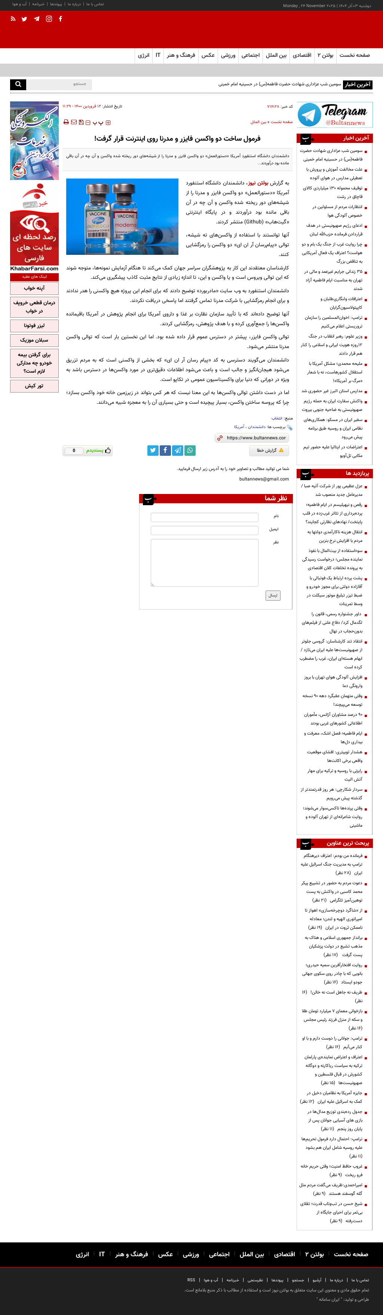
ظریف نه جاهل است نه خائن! (332, 996)
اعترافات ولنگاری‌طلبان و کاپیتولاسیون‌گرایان (341, 303)
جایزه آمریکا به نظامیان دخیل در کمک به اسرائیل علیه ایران (331, 1097)
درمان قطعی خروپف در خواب (34, 307)
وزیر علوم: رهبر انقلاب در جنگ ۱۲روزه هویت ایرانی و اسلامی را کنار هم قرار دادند (331, 345)
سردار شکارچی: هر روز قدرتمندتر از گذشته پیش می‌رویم (331, 794)
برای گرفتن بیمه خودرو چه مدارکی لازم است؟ (34, 363)
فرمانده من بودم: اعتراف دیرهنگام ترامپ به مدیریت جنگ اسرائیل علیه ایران (331, 864)
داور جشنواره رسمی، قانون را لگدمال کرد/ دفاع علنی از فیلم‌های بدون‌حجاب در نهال (332, 623)
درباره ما (74, 4)
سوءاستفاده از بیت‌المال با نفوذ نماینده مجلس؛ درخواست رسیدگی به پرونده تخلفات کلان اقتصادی (332, 559)
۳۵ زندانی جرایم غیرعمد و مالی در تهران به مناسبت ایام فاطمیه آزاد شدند (333, 280)
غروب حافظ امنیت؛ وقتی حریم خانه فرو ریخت (331, 1170)
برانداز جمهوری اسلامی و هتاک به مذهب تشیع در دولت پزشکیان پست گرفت (333, 946)
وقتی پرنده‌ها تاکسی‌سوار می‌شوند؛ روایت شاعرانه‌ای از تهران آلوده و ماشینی (332, 817)
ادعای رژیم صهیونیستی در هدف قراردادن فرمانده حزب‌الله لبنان (334, 230)
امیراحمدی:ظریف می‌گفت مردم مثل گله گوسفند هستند (330, 1189)
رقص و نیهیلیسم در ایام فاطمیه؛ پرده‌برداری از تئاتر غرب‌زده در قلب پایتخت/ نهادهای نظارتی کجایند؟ (332, 513)
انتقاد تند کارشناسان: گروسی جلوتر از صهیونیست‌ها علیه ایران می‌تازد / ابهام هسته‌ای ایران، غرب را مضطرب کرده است (331, 654)
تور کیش (34, 386)
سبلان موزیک (34, 340)
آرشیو (317, 1280)
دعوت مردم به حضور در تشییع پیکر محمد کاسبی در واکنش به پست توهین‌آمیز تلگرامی (331, 892)
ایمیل (274, 529)
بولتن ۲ (325, 55)
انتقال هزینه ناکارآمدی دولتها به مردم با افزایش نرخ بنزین (334, 536)
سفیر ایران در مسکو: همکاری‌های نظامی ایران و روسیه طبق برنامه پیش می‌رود (333, 428)
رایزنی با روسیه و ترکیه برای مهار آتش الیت (334, 775)
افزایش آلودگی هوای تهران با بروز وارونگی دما (333, 681)
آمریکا (239, 427)
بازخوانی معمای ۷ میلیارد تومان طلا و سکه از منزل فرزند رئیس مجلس (331, 1020)
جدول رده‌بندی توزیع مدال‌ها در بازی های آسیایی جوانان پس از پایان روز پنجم (334, 1120)
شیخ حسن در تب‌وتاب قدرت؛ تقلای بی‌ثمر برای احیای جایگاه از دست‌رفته (331, 1212)
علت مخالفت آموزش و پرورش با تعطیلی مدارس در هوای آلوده (334, 173)
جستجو (298, 1280)
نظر (276, 542)
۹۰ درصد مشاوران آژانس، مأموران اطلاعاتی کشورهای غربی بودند (333, 719)
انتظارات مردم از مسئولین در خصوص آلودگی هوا (337, 211)
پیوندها (56, 4)
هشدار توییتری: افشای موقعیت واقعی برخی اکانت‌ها (334, 756)
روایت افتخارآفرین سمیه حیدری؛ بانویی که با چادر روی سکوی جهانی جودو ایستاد (332, 974)
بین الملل (258, 122)
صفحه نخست (355, 55)
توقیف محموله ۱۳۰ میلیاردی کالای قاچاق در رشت (332, 192)
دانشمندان (257, 427)
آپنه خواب (34, 288)
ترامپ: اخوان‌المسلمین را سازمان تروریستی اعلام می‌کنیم (333, 322)
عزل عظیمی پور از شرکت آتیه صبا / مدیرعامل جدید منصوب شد (331, 490)
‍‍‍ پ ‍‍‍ (98, 122)
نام (276, 516)
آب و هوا (19, 4)
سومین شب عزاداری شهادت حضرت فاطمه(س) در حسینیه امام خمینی (279, 84)
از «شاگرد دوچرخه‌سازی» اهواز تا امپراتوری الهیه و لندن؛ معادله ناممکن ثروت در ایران (333, 919)
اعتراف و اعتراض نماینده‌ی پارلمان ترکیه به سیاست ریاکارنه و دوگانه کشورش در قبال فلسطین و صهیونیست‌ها (333, 1070)
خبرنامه (38, 4)
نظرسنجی (255, 1280)
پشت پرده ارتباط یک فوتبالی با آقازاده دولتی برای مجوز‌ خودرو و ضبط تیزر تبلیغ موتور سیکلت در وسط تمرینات (334, 591)
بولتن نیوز (258, 183)
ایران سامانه (329, 1299)
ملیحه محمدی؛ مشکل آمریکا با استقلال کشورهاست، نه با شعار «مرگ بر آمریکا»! (334, 372)
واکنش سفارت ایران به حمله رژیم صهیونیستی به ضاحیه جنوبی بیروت (332, 405)
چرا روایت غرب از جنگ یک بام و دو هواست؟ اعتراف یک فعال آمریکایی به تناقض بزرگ (332, 253)
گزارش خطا (270, 450)
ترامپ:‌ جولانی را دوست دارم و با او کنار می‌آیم (332, 1042)
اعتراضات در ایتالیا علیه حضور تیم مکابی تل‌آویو (332, 451)
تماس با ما (95, 4)
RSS (191, 1280)
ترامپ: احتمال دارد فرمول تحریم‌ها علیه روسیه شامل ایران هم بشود (331, 1148)
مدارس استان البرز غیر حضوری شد (331, 391)
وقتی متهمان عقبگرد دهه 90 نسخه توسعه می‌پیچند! (332, 700)
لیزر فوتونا (34, 326)
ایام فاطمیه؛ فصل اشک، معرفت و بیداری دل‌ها (333, 737)
